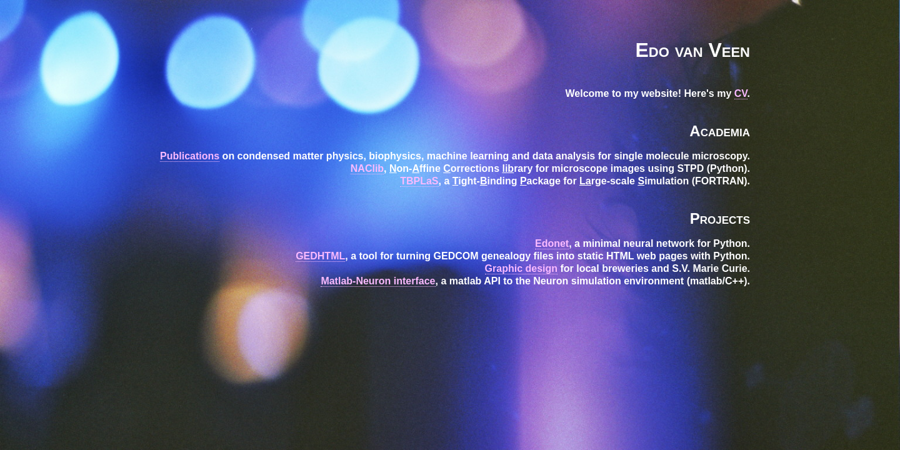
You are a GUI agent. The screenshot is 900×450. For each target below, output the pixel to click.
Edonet (552, 243)
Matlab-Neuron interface (378, 281)
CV (741, 93)
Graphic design (521, 268)
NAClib (367, 168)
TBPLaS (419, 181)
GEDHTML (320, 256)
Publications (189, 156)
